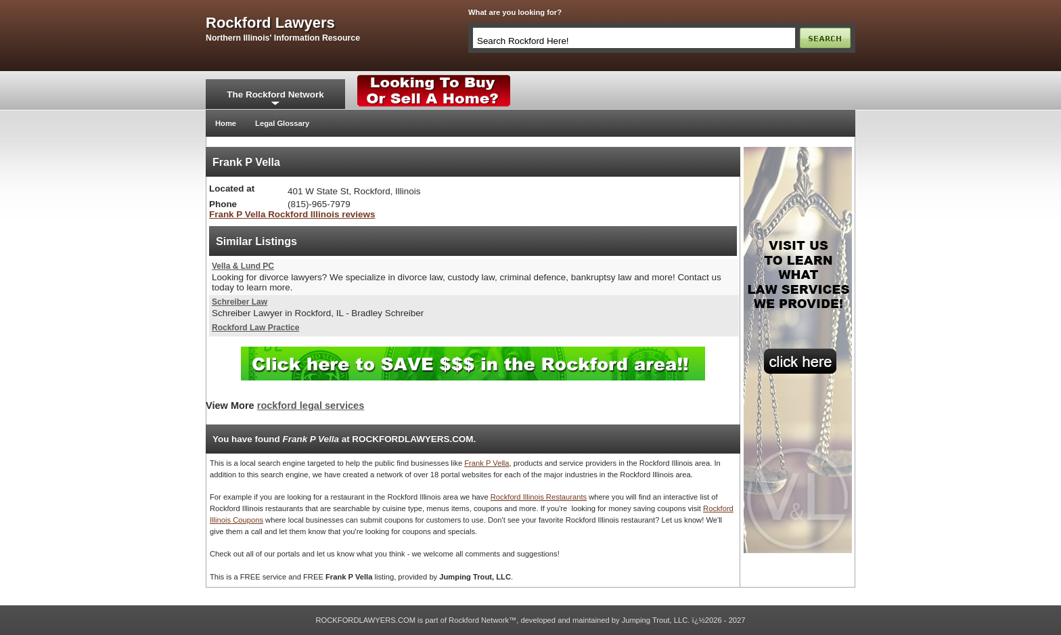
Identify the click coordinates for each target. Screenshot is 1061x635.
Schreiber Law (239, 302)
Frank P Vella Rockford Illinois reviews (292, 214)
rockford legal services (310, 405)
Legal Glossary (282, 123)
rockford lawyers (270, 23)
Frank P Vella (486, 463)
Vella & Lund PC (243, 266)
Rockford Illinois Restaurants (539, 497)
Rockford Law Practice (255, 327)
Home (225, 123)
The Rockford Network (275, 94)
